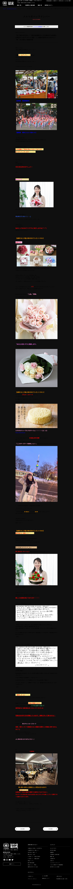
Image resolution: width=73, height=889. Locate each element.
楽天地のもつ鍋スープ (32, 852)
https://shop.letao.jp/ (20, 432)
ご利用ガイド (55, 0)
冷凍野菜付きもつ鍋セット (33, 850)
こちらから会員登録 (37, 26)
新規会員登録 (49, 0)
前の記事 (22, 829)
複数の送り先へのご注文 (33, 866)
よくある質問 (45, 875)
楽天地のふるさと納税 (54, 866)
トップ (4, 8)
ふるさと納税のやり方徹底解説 (56, 864)
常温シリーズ (30, 860)
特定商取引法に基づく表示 (61, 878)
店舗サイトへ (11, 864)
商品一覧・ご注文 (31, 854)
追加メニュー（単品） (32, 864)
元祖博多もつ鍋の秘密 (30, 5)
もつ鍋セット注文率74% (35, 848)
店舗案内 (52, 852)
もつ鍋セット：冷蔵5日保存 (33, 858)
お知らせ (52, 860)
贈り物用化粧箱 (31, 862)
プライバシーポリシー (32, 878)
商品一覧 (19, 5)
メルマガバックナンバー (11, 8)
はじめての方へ (53, 848)
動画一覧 (40, 5)
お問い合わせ (61, 0)
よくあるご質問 (68, 0)
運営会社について (45, 878)
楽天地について (48, 5)
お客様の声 (52, 858)
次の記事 (50, 829)
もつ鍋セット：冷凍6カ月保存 (34, 856)
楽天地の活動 (53, 850)
